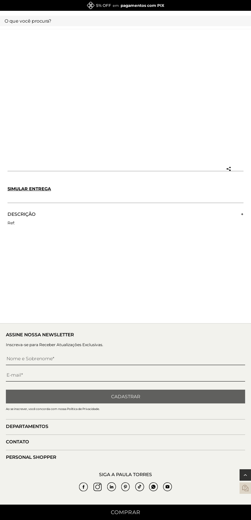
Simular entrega (29, 188)
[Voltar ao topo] (245, 475)
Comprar (126, 512)
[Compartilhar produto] (228, 169)
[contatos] (245, 488)
